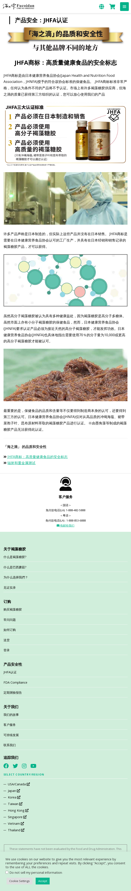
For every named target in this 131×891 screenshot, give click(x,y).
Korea (14, 797)
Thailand (16, 830)
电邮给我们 (65, 525)
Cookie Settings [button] (19, 881)
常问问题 (9, 620)
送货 (6, 640)
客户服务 (9, 725)
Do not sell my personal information (35, 872)
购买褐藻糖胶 (12, 609)
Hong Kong (18, 810)
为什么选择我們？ (15, 577)
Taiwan (15, 804)
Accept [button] (42, 881)
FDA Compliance (15, 682)
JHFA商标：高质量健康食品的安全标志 (37, 456)
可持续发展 (11, 735)
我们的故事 (11, 714)
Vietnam (16, 823)
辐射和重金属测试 (21, 462)
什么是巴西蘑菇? (14, 567)
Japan (14, 791)
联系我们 (9, 745)
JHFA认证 (10, 672)
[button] (124, 6)
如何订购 (9, 630)
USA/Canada (19, 784)
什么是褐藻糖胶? (14, 557)
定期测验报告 (12, 692)
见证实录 (9, 587)
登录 (6, 650)
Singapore (17, 817)
